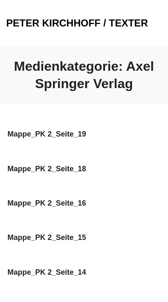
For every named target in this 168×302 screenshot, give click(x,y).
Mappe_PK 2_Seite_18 (46, 169)
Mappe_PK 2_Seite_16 (46, 203)
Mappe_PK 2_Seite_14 (46, 272)
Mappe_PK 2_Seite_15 (46, 237)
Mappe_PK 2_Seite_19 (46, 134)
